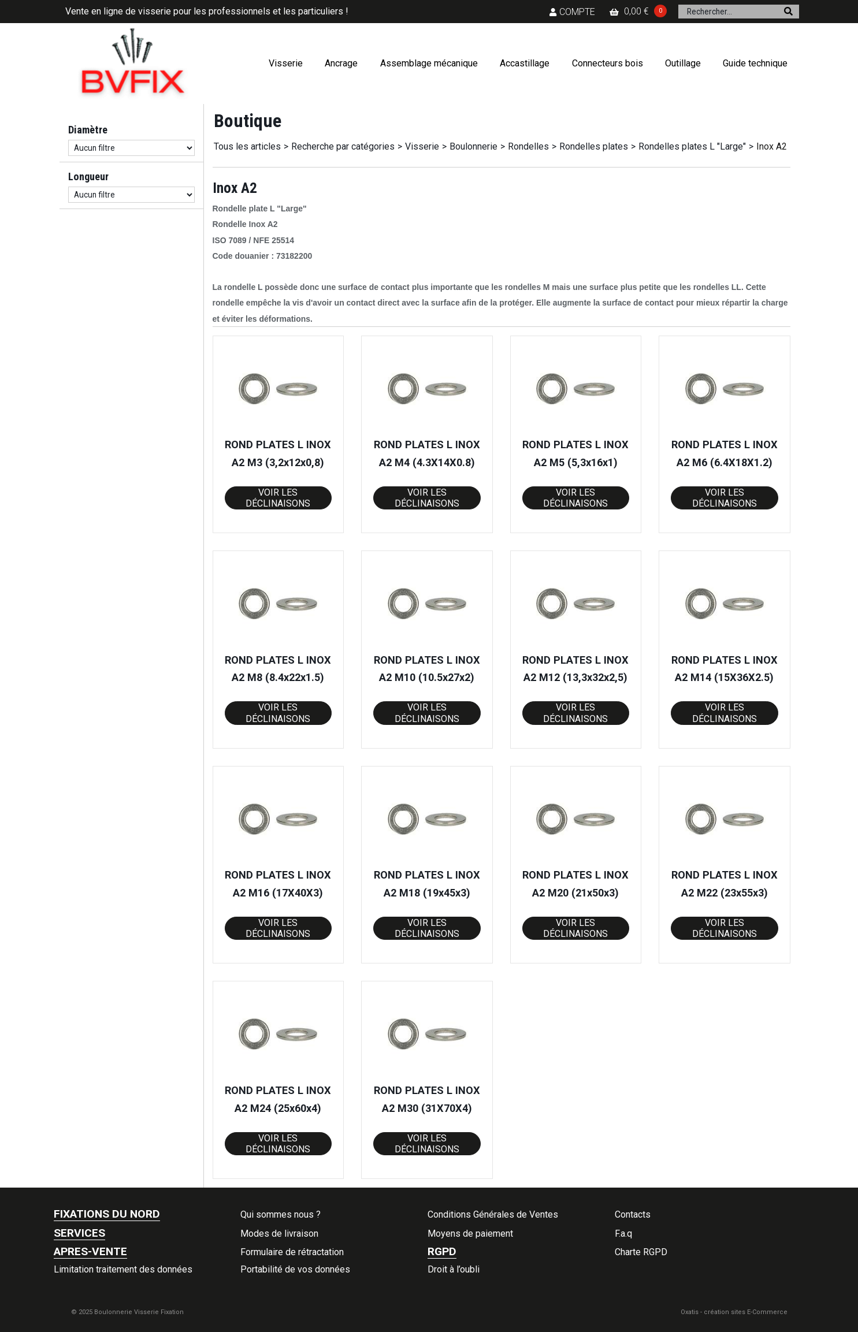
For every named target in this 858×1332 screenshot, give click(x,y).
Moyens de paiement (470, 1233)
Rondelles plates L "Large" (692, 146)
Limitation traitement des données (123, 1269)
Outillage (683, 63)
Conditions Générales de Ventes (493, 1214)
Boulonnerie (473, 146)
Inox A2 (771, 146)
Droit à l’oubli (454, 1269)
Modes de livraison (279, 1233)
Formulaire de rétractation (292, 1252)
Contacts (633, 1214)
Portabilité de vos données (295, 1269)
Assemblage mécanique (429, 63)
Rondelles (528, 146)
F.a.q (623, 1233)
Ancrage (341, 63)
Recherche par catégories (343, 146)
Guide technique (755, 63)
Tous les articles (247, 146)
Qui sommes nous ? (280, 1214)
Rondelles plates (593, 146)
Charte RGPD (641, 1252)
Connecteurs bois (607, 63)
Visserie (286, 63)
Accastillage (524, 63)
